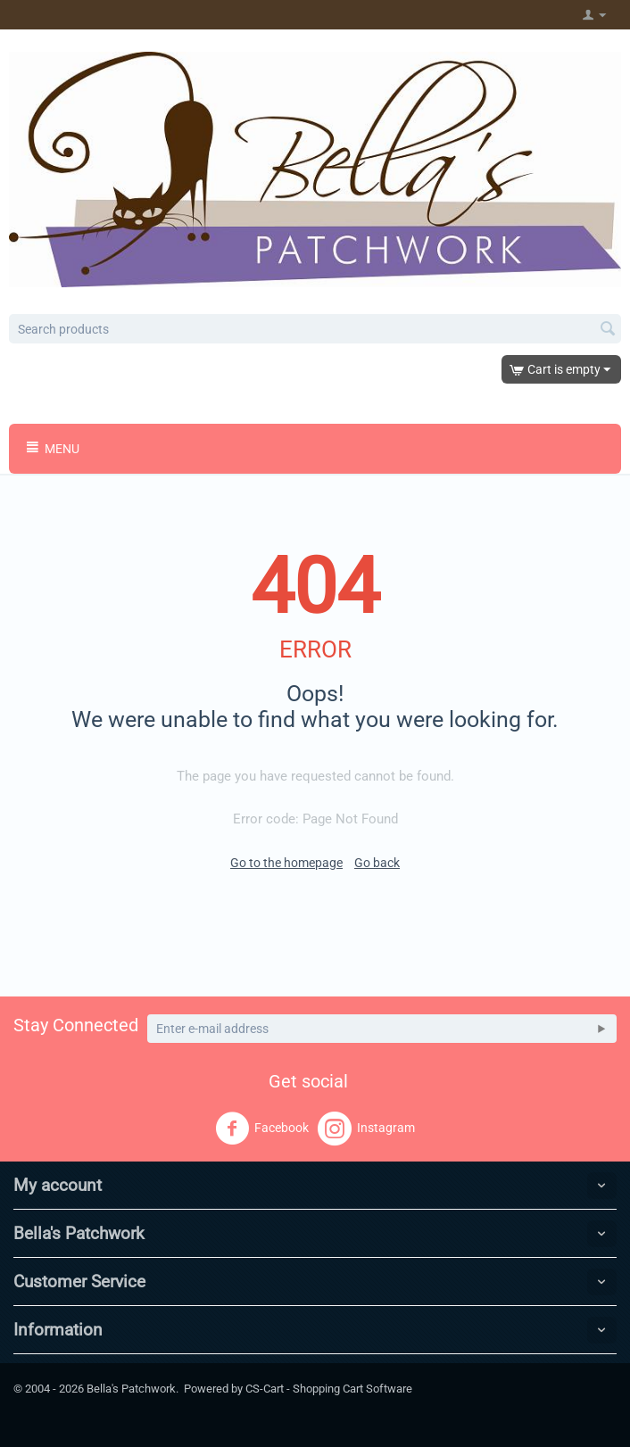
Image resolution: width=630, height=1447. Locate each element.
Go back (377, 863)
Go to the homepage (286, 863)
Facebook (262, 1128)
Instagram (366, 1128)
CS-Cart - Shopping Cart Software (328, 1388)
